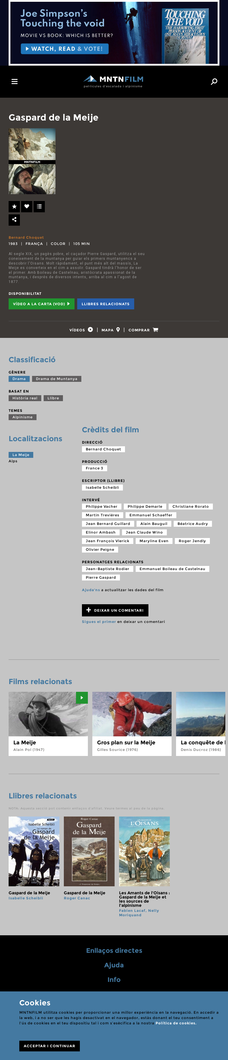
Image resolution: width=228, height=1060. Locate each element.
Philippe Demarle (145, 510)
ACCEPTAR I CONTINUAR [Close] (49, 1046)
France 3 (94, 471)
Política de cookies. (176, 1023)
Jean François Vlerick (107, 544)
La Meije (20, 458)
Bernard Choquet (26, 237)
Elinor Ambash (101, 536)
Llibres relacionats (106, 304)
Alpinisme (22, 420)
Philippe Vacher (102, 510)
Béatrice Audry (193, 527)
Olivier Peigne (100, 553)
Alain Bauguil (153, 527)
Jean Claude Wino (144, 536)
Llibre (53, 401)
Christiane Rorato (190, 510)
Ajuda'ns (91, 593)
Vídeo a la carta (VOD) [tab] (41, 304)
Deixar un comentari (115, 613)
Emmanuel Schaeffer (150, 518)
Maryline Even (154, 544)
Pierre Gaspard (101, 580)
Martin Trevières (102, 518)
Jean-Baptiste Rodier (107, 572)
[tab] (76, 331)
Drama (19, 382)
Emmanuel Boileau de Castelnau (172, 572)
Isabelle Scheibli (102, 490)
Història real (24, 401)
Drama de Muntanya (56, 382)
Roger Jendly (192, 544)
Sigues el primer (99, 625)
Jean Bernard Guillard (108, 527)
